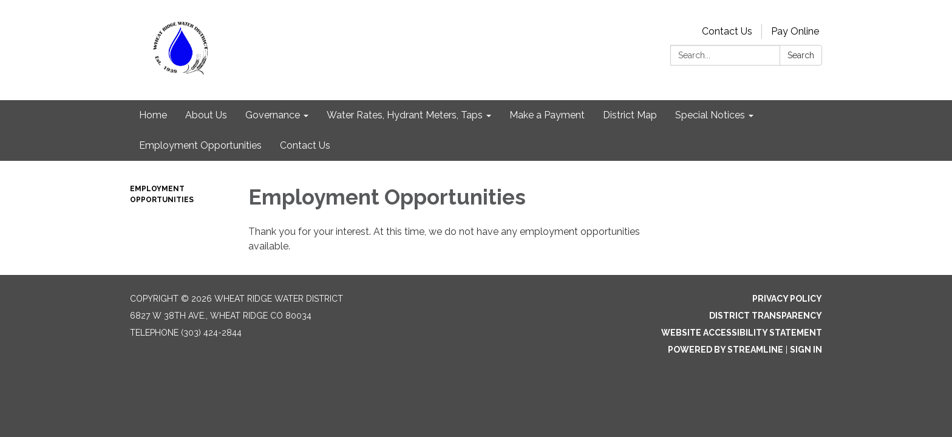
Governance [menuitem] (272, 115)
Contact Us (727, 31)
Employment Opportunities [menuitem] (200, 145)
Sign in (806, 349)
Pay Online (795, 31)
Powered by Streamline (725, 349)
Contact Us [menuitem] (305, 145)
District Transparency (765, 315)
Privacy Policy (787, 298)
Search (800, 55)
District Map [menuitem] (630, 115)
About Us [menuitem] (206, 115)
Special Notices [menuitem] (710, 115)
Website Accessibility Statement (741, 332)
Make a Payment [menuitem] (547, 115)
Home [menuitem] (153, 115)
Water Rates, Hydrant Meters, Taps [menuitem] (405, 115)
